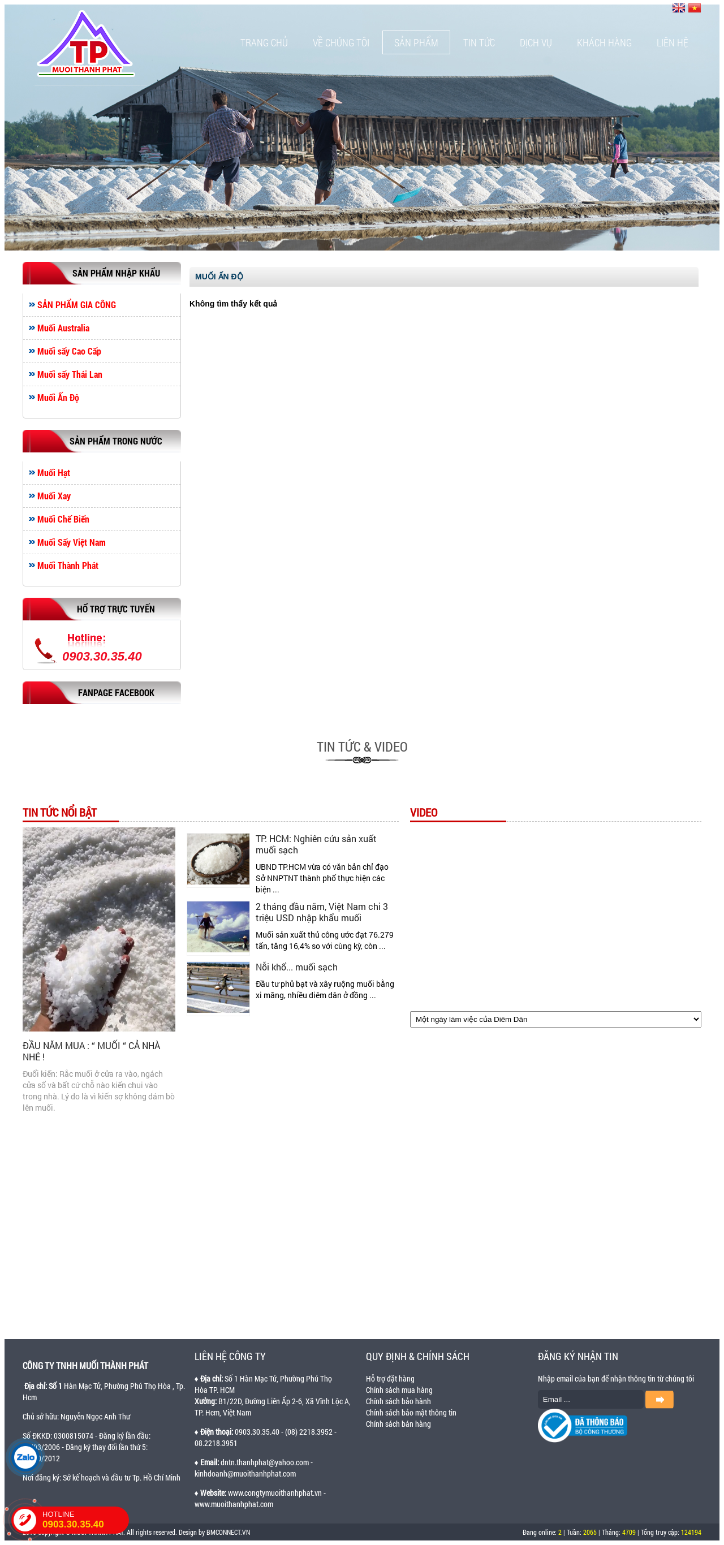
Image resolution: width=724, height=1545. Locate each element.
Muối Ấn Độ (58, 397)
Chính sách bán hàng (398, 1423)
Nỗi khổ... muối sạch (297, 967)
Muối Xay (54, 496)
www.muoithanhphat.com (234, 1504)
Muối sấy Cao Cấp (69, 351)
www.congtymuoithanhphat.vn (275, 1492)
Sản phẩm (416, 42)
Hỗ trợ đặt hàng (390, 1378)
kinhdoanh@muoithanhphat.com (245, 1473)
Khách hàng (604, 42)
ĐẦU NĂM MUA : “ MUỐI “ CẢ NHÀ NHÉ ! (91, 1051)
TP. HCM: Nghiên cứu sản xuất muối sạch (316, 844)
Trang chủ (264, 42)
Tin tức (479, 42)
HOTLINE (85, 1520)
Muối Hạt (53, 472)
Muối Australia (63, 328)
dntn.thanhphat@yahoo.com (265, 1462)
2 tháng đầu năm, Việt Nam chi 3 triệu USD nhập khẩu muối (322, 911)
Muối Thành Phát (67, 565)
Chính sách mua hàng (399, 1389)
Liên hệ (672, 42)
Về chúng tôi (341, 42)
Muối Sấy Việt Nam (71, 542)
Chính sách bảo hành (398, 1401)
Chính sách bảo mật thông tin (411, 1412)
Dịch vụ (536, 42)
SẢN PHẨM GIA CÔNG (76, 304)
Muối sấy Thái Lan (69, 374)
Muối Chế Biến (63, 519)
